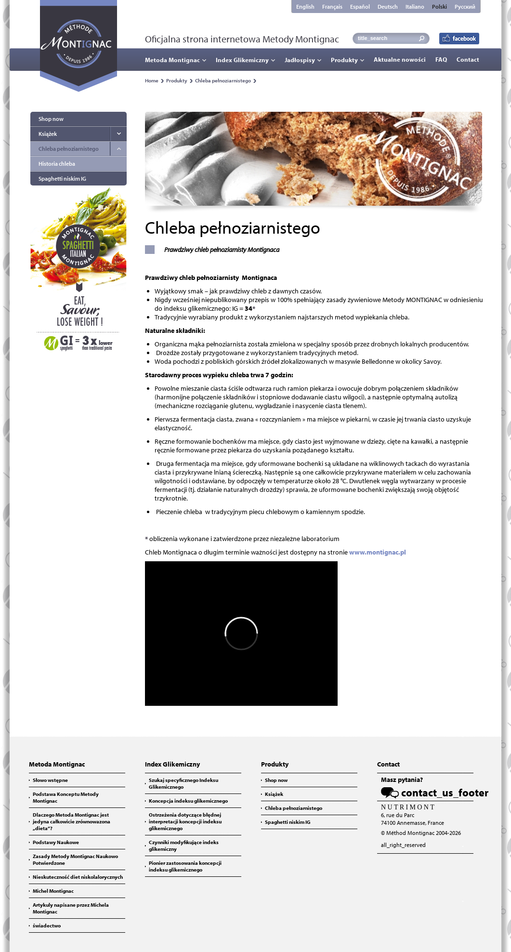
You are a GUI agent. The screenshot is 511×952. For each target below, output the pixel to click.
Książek (48, 133)
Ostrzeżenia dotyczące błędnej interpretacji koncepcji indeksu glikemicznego (185, 821)
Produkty (344, 59)
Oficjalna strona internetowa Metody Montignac (242, 39)
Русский (465, 6)
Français (332, 6)
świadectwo (47, 925)
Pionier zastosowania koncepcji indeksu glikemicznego (185, 866)
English (305, 6)
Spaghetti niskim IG (62, 178)
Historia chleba (57, 163)
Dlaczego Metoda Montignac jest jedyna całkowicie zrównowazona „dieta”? (71, 821)
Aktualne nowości (400, 59)
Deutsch (388, 6)
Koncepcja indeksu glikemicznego (188, 800)
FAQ (441, 59)
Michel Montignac (53, 890)
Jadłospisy (300, 59)
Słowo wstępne (50, 780)
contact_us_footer (444, 792)
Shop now (51, 118)
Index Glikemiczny (242, 59)
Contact (468, 59)
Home (151, 80)
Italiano (415, 6)
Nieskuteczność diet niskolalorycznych (78, 876)
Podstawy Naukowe (56, 842)
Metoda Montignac (172, 59)
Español (360, 6)
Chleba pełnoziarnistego (223, 80)
